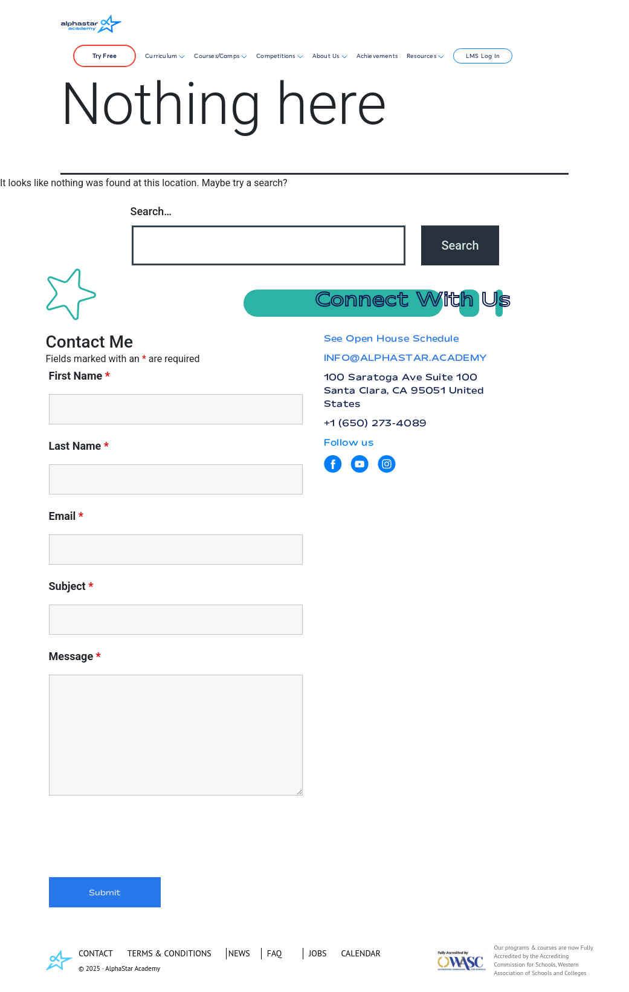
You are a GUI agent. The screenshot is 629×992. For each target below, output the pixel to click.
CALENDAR (361, 953)
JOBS (317, 953)
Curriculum (165, 56)
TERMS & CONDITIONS (169, 953)
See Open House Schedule (391, 338)
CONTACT (96, 953)
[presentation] (141, 838)
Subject (71, 586)
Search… (151, 211)
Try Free (104, 56)
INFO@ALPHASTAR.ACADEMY (406, 357)
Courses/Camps (220, 56)
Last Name (79, 446)
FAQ (274, 953)
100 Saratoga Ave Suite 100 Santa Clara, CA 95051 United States (404, 390)
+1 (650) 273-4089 (375, 423)
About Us (329, 56)
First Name (79, 376)
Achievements (377, 56)
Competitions (276, 56)
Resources (425, 56)
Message (75, 656)
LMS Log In (483, 56)
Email (66, 516)
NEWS (239, 953)
